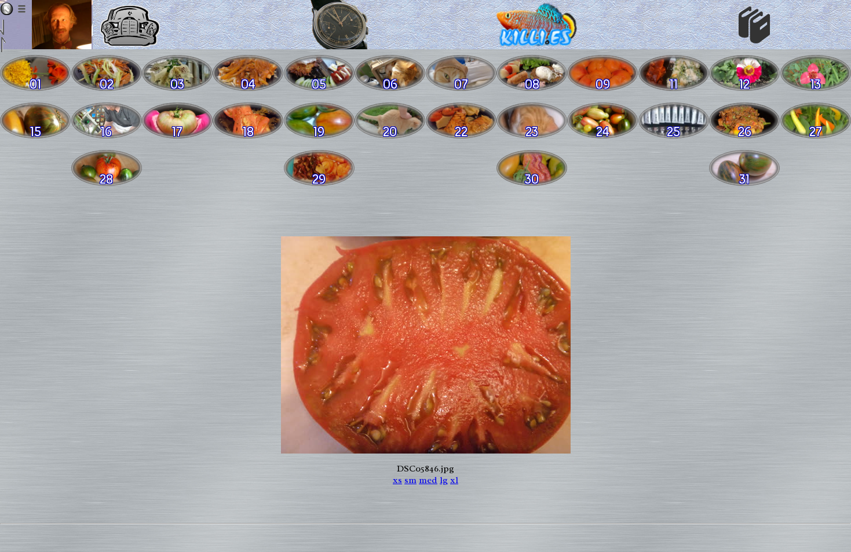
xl (454, 480)
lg (444, 480)
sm (410, 480)
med (428, 480)
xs (397, 480)
